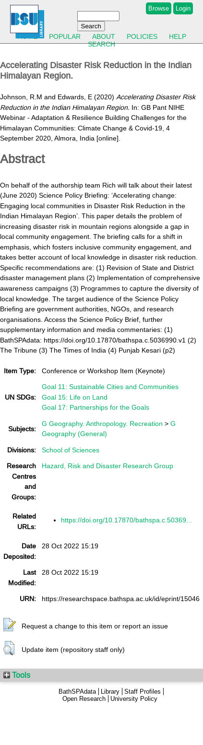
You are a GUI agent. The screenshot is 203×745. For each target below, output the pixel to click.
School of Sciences (70, 450)
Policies (142, 36)
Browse (158, 8)
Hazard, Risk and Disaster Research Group (107, 466)
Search (101, 44)
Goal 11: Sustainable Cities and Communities (110, 386)
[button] (9, 625)
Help (177, 36)
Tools (16, 675)
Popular (65, 36)
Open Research (84, 698)
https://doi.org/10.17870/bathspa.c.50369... (126, 520)
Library (110, 691)
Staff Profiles (142, 691)
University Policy (133, 698)
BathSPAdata (77, 691)
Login (183, 8)
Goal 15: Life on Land (74, 397)
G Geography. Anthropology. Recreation (102, 423)
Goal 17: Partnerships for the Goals (95, 407)
